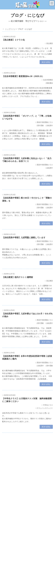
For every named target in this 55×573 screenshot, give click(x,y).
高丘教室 (49, 43)
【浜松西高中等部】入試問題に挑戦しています (23, 237)
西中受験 (40, 125)
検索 (44, 448)
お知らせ (23, 476)
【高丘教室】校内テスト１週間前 (17, 277)
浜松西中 (49, 125)
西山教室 (7, 544)
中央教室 (7, 549)
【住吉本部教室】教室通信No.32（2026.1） (22, 492)
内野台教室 (8, 534)
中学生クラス (48, 405)
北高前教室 (8, 554)
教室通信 (49, 83)
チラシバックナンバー (45, 408)
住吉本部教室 (48, 80)
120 (40, 439)
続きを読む (46, 62)
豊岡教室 (7, 559)
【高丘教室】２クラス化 (13, 40)
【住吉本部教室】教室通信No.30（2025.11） (23, 76)
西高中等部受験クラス (45, 122)
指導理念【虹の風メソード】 (29, 462)
